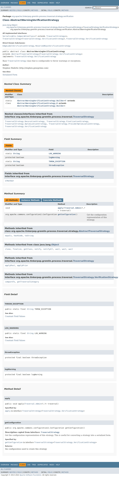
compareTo (10, 282)
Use (28, 3)
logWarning (54, 157)
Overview (5, 3)
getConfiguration (66, 214)
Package (14, 3)
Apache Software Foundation (30, 475)
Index (51, 3)
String (16, 153)
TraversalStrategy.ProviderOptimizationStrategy (74, 124)
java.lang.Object (10, 25)
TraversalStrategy (55, 36)
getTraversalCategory (28, 282)
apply (60, 208)
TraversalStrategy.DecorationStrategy (24, 121)
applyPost (10, 265)
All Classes (6, 7)
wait (57, 249)
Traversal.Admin (72, 208)
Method (34, 10)
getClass (28, 249)
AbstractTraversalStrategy (25, 54)
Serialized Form (10, 75)
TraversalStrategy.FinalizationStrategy (67, 121)
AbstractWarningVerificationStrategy (36, 103)
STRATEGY (9, 181)
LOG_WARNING (55, 153)
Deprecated (43, 3)
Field (19, 10)
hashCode (18, 236)
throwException (56, 165)
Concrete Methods (52, 200)
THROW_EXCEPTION (57, 161)
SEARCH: (88, 8)
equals (8, 236)
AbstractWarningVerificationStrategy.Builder (40, 101)
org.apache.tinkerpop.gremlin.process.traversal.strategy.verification (42, 16)
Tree (34, 3)
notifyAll (48, 249)
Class (31, 36)
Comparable (22, 36)
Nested (12, 10)
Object (55, 244)
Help (58, 3)
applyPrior (22, 265)
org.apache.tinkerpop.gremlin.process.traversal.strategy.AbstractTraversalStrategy (44, 27)
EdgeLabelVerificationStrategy (18, 46)
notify (38, 249)
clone (8, 249)
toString (29, 236)
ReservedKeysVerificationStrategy (52, 46)
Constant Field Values (15, 316)
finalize (17, 249)
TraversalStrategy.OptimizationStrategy (26, 124)
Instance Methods (30, 200)
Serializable (9, 36)
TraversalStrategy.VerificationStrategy (100, 27)
